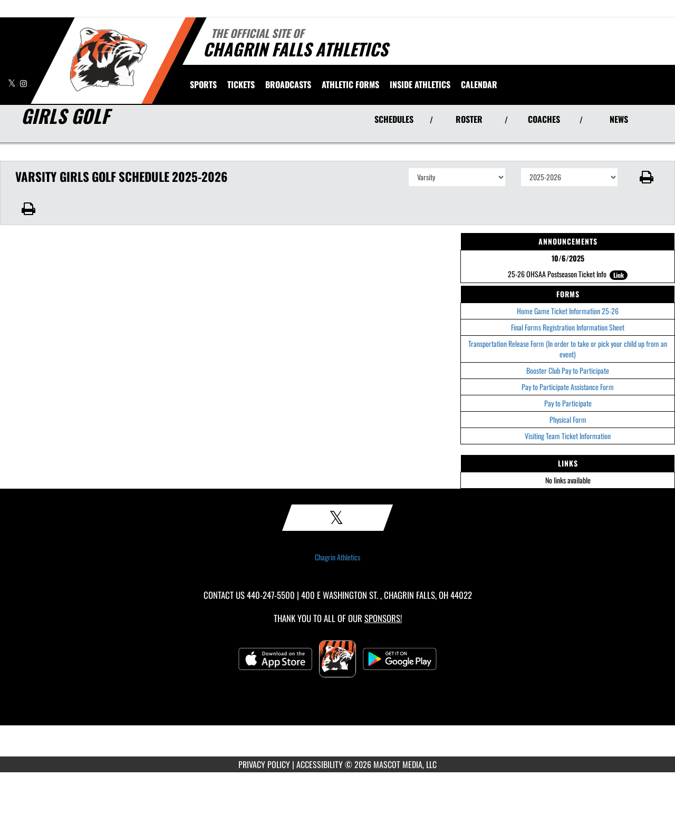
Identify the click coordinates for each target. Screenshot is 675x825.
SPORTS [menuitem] (203, 84)
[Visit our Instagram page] (23, 83)
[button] (647, 177)
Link (618, 274)
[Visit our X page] (12, 83)
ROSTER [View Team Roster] (469, 119)
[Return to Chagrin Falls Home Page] (108, 60)
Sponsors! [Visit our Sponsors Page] (383, 618)
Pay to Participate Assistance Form (568, 386)
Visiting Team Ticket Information (568, 435)
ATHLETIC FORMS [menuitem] (350, 84)
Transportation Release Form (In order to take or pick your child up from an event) (567, 349)
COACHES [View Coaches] (544, 119)
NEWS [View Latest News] (619, 119)
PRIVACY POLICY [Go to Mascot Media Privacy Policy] (264, 764)
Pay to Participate (568, 403)
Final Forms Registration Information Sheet (567, 327)
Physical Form (567, 419)
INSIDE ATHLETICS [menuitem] (420, 84)
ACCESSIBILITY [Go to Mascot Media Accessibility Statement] (319, 764)
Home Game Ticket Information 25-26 (568, 310)
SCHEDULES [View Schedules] (393, 119)
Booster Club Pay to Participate (567, 370)
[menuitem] (241, 84)
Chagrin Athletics (337, 557)
